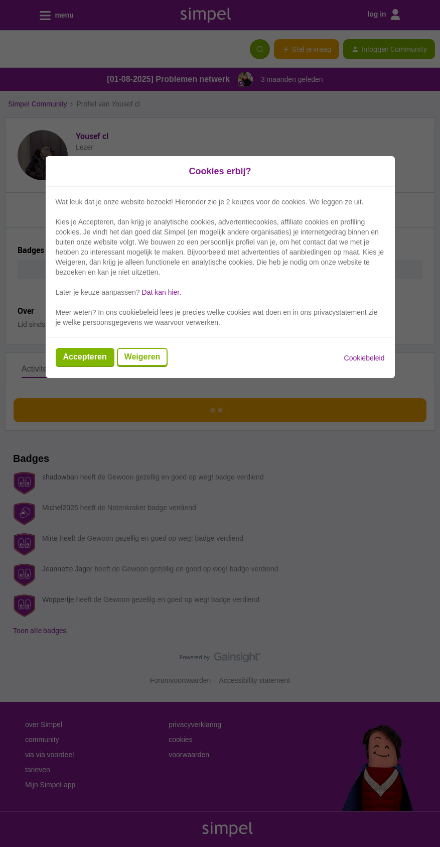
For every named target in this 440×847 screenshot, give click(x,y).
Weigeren (142, 356)
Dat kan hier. (162, 292)
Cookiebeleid (364, 358)
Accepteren (85, 356)
